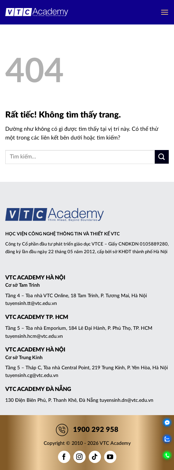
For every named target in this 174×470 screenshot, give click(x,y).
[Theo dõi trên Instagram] (79, 457)
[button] (164, 12)
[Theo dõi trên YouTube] (110, 457)
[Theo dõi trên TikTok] (95, 457)
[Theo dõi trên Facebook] (64, 457)
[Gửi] (162, 157)
